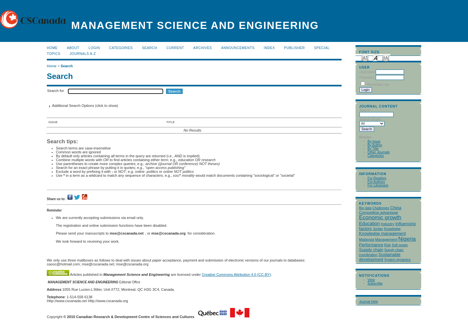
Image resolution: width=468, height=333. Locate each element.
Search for (55, 91)
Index (269, 48)
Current (175, 48)
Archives (202, 48)
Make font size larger (386, 57)
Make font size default (375, 57)
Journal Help (368, 301)
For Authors (376, 182)
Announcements (238, 48)
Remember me (378, 84)
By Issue (374, 141)
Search (149, 48)
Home (52, 48)
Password (366, 77)
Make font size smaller (365, 57)
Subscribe (375, 283)
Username (367, 72)
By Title (373, 148)
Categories (376, 156)
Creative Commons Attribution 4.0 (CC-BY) (236, 274)
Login (94, 48)
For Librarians (378, 185)
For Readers (377, 178)
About (73, 48)
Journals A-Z (83, 54)
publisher (294, 48)
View (371, 280)
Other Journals (379, 152)
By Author (375, 145)
